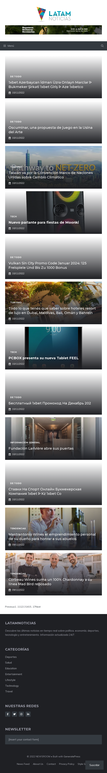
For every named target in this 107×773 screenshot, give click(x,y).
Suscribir (94, 765)
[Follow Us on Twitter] (14, 714)
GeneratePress (72, 756)
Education (11, 668)
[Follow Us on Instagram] (21, 714)
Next (38, 606)
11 (19, 606)
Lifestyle (10, 680)
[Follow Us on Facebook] (7, 714)
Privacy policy (66, 763)
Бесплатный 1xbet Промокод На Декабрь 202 (50, 403)
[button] (102, 45)
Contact (51, 763)
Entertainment (13, 674)
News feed (23, 763)
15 (29, 606)
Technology (12, 685)
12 (21, 606)
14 (27, 606)
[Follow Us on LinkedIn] (28, 714)
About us (38, 763)
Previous (10, 606)
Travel (9, 691)
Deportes (11, 657)
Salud (8, 662)
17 (34, 606)
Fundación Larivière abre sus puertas (41, 448)
